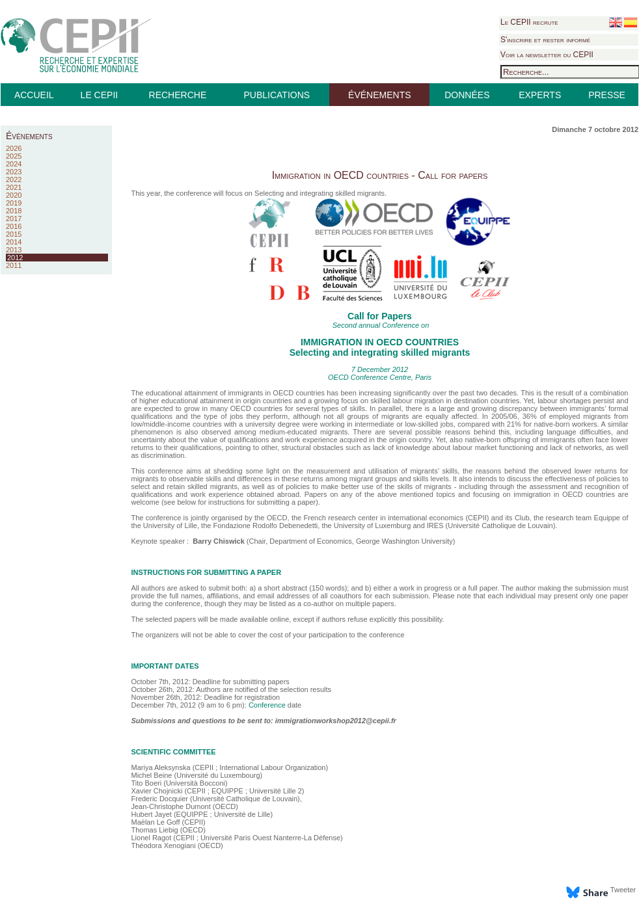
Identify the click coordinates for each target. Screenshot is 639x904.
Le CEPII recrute (529, 22)
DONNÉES (466, 95)
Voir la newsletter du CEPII (546, 54)
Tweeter (623, 890)
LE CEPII (99, 95)
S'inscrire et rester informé (545, 39)
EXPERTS (540, 95)
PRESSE (606, 95)
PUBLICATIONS (276, 95)
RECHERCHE (178, 95)
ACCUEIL (34, 95)
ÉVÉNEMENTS (379, 95)
